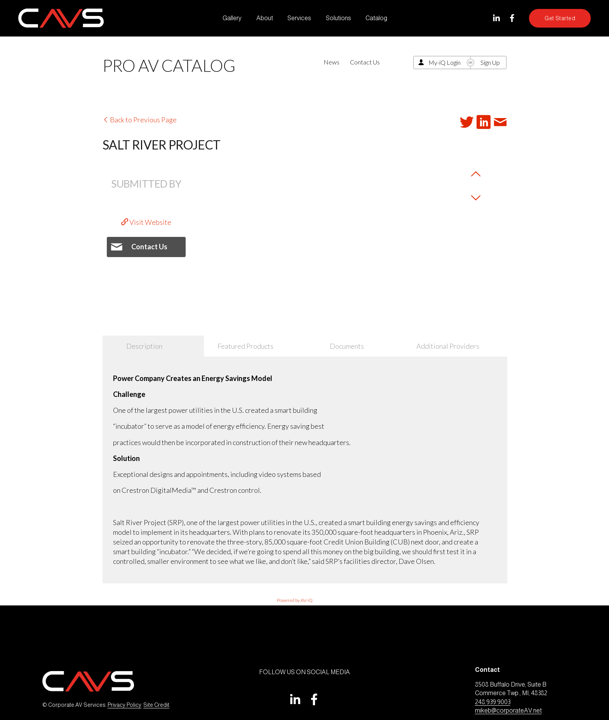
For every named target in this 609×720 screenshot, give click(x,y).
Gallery (232, 18)
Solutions (338, 18)
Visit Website (146, 222)
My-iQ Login (444, 62)
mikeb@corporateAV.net (508, 710)
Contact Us (365, 62)
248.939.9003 (492, 702)
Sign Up (490, 62)
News (331, 62)
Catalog (376, 18)
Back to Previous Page (140, 119)
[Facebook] (512, 18)
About (264, 18)
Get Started (560, 18)
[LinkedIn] (496, 18)
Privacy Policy (124, 705)
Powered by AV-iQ (295, 600)
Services (299, 18)
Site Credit (156, 705)
